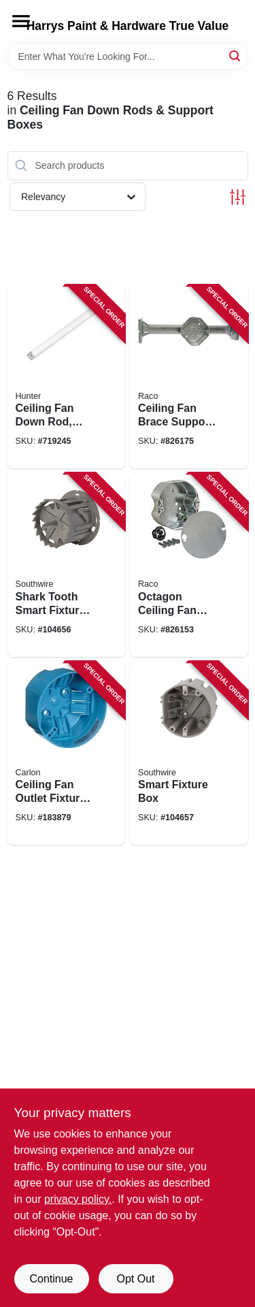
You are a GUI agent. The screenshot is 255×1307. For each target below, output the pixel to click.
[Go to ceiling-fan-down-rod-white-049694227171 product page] (66, 377)
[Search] (235, 55)
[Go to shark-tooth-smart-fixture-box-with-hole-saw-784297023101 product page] (66, 565)
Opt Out (135, 1279)
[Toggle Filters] (237, 197)
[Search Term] (127, 56)
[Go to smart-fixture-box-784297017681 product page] (189, 753)
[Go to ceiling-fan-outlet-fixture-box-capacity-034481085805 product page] (66, 753)
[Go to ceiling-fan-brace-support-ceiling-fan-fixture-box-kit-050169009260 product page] (189, 377)
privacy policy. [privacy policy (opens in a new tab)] (78, 1199)
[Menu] (21, 21)
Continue (51, 1279)
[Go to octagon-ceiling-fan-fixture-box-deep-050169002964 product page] (189, 565)
